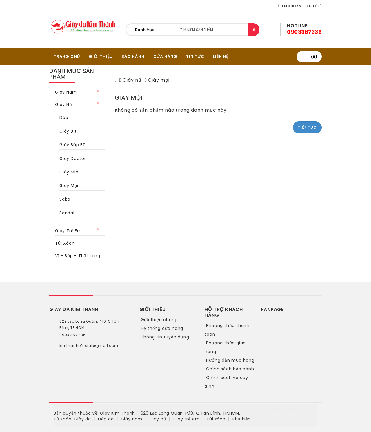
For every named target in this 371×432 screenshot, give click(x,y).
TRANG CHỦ (67, 56)
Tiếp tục (307, 127)
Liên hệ (221, 56)
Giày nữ (63, 104)
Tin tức (195, 56)
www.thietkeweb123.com (297, 413)
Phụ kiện (241, 419)
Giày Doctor (72, 158)
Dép (63, 117)
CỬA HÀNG (165, 56)
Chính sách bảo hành (230, 369)
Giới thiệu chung (159, 320)
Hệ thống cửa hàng (162, 328)
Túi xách (64, 243)
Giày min (68, 172)
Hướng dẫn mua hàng (230, 360)
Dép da (106, 419)
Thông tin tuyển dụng (165, 337)
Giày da (82, 419)
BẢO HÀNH (132, 56)
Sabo (64, 199)
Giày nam (66, 92)
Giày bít (68, 131)
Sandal (66, 213)
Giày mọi (68, 185)
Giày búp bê (72, 145)
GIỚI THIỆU (101, 56)
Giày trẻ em (68, 231)
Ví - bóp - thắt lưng (77, 256)
